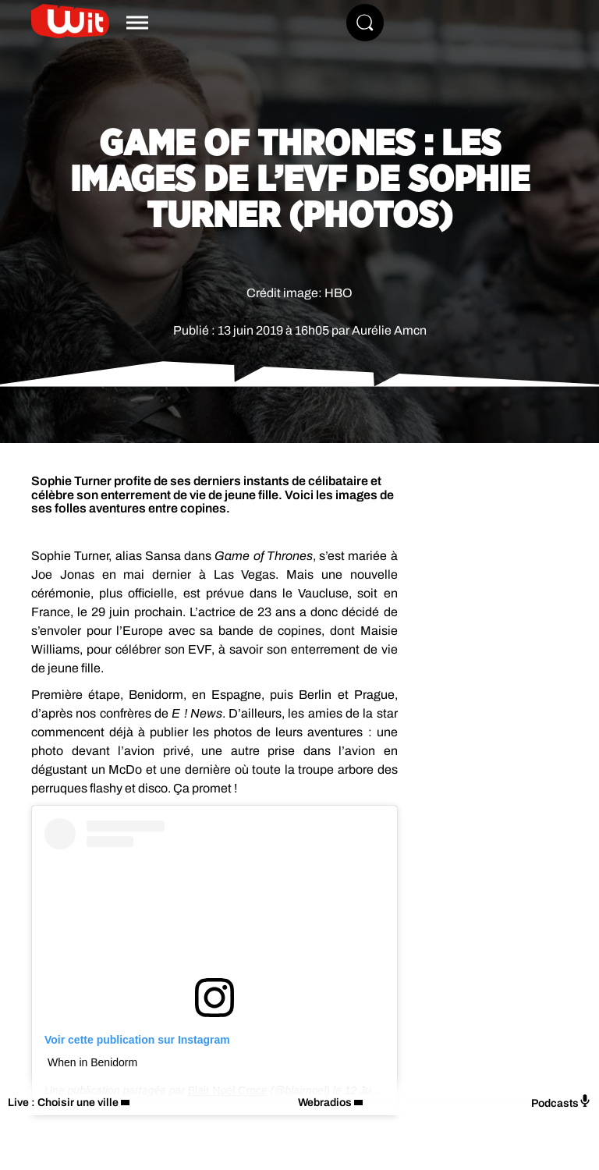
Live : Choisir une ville (63, 1102)
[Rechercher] (365, 22)
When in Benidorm (92, 1062)
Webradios (325, 1102)
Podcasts (561, 1101)
